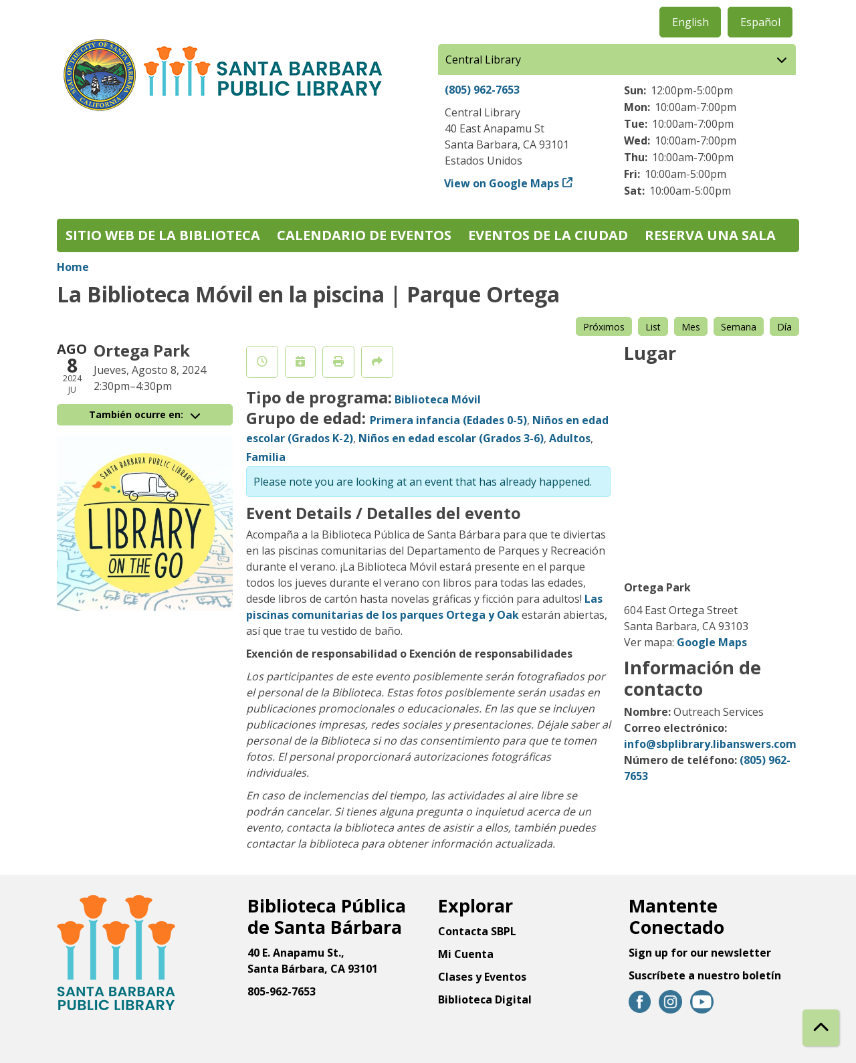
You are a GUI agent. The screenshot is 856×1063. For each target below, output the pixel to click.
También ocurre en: (144, 414)
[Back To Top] (820, 1027)
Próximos (604, 326)
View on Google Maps (502, 183)
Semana (738, 326)
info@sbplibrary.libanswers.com (710, 744)
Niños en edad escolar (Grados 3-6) (451, 438)
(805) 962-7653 (482, 89)
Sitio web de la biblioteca (163, 235)
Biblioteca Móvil (438, 399)
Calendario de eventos (364, 235)
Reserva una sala (710, 235)
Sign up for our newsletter (700, 952)
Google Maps (712, 642)
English (690, 22)
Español (760, 22)
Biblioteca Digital (485, 999)
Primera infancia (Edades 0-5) (448, 420)
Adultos (570, 438)
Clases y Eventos (482, 976)
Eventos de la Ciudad (548, 235)
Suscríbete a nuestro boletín (705, 975)
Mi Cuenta (466, 954)
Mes (690, 326)
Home (73, 267)
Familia (266, 457)
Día (784, 326)
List (653, 326)
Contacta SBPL (477, 931)
